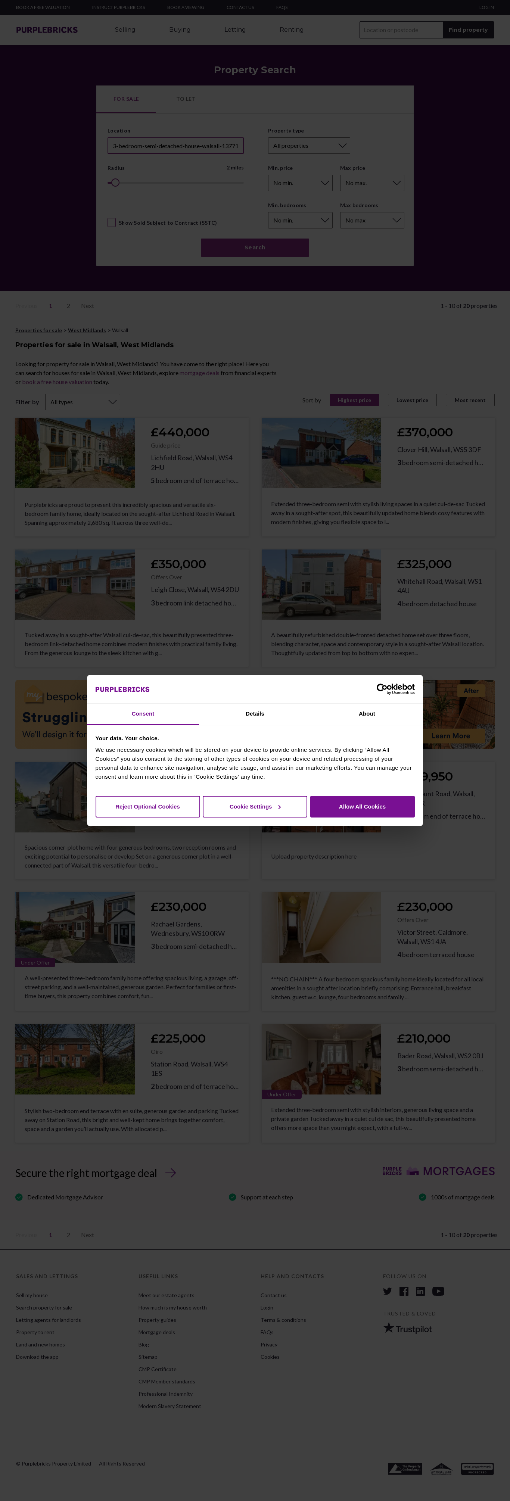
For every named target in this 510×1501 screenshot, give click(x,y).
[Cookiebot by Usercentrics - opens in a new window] (382, 689)
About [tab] (367, 713)
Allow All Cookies (362, 806)
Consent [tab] (143, 713)
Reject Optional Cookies (147, 806)
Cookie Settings (255, 806)
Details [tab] (255, 713)
